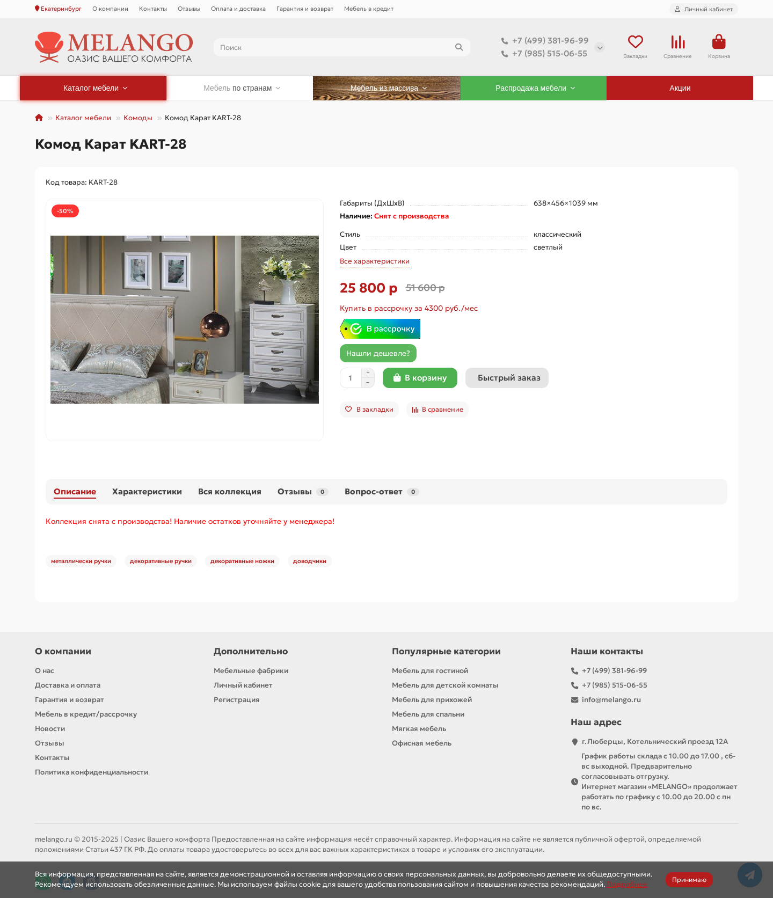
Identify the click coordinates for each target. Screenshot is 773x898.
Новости (50, 728)
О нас (44, 670)
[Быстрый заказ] (507, 378)
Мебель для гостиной (430, 670)
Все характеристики (375, 261)
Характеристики (147, 491)
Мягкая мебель (419, 728)
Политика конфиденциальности (91, 772)
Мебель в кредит (368, 8)
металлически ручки (81, 561)
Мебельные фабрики (251, 670)
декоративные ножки (242, 561)
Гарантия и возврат (304, 8)
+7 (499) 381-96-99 (543, 41)
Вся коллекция (229, 491)
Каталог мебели (83, 117)
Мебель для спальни (428, 714)
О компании (110, 8)
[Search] (342, 47)
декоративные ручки (161, 561)
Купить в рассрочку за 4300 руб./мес (409, 308)
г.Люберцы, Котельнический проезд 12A (655, 741)
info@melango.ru (611, 699)
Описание (75, 491)
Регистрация (237, 699)
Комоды (137, 117)
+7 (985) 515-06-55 (542, 54)
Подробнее (627, 884)
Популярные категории (446, 651)
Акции (679, 88)
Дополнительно (251, 651)
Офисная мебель (421, 743)
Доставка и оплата (67, 685)
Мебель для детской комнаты (445, 685)
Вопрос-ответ (382, 491)
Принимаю (689, 879)
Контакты (153, 8)
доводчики (309, 561)
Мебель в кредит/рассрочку (86, 714)
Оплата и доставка (238, 8)
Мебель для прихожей (432, 699)
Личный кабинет (243, 685)
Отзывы (189, 8)
